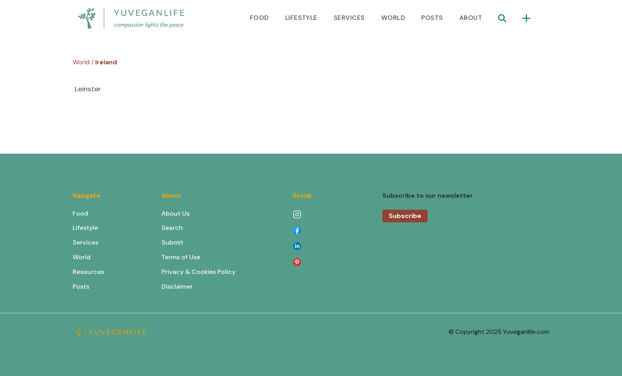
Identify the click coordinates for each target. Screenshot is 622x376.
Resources (88, 272)
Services (85, 242)
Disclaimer (177, 286)
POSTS (432, 17)
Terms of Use (180, 257)
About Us (175, 213)
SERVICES (349, 17)
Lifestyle (85, 228)
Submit (172, 242)
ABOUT (470, 17)
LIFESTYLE (301, 17)
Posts (81, 286)
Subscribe (405, 216)
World (81, 257)
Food (80, 213)
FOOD (259, 17)
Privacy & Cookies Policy (198, 272)
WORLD (393, 17)
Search (172, 228)
